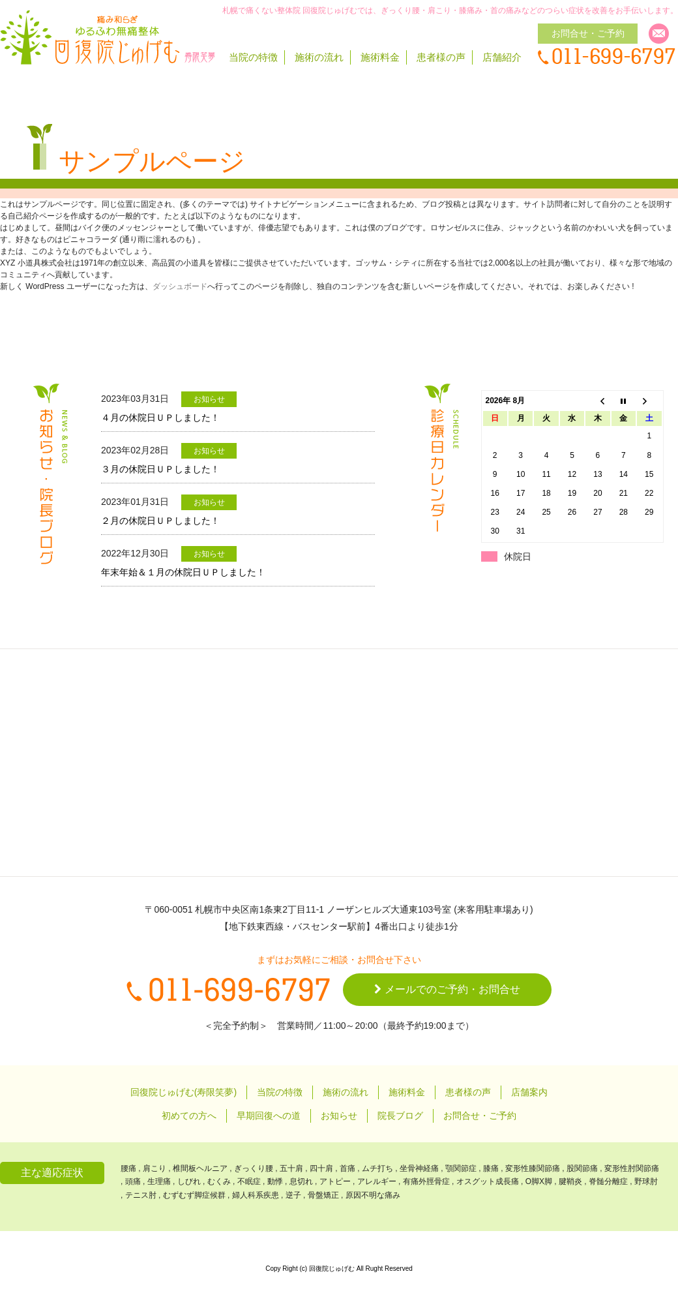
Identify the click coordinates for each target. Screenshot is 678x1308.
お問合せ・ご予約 (479, 1115)
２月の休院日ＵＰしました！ (160, 520)
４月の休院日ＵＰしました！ (160, 417)
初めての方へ (189, 1115)
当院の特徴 (253, 57)
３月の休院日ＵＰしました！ (160, 469)
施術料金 (380, 57)
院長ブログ (400, 1115)
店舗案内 (529, 1092)
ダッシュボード (180, 286)
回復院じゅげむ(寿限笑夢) (183, 1092)
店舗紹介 (502, 57)
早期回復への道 (269, 1115)
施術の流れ (319, 57)
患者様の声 (441, 57)
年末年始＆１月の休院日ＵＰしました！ (183, 572)
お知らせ (339, 1115)
